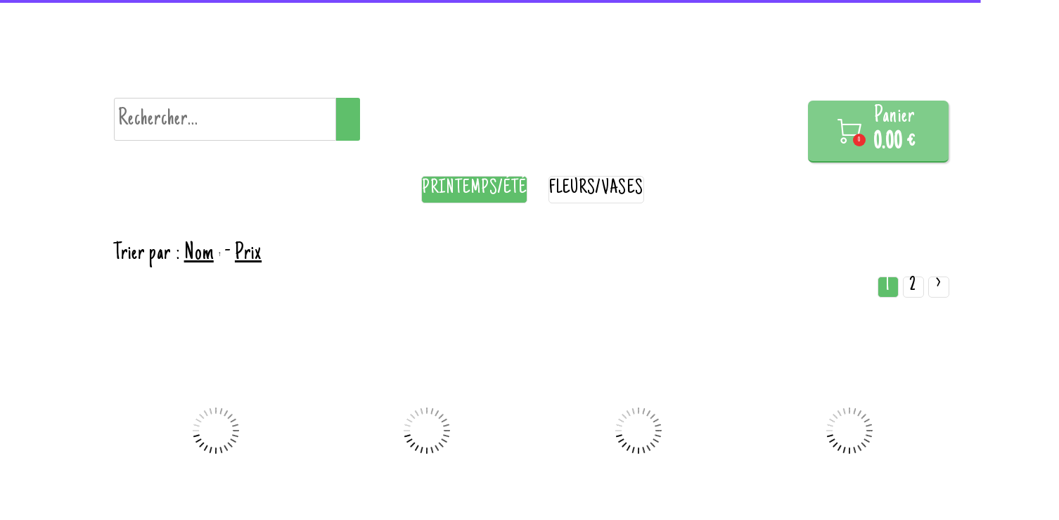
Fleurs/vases (596, 189)
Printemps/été (474, 189)
